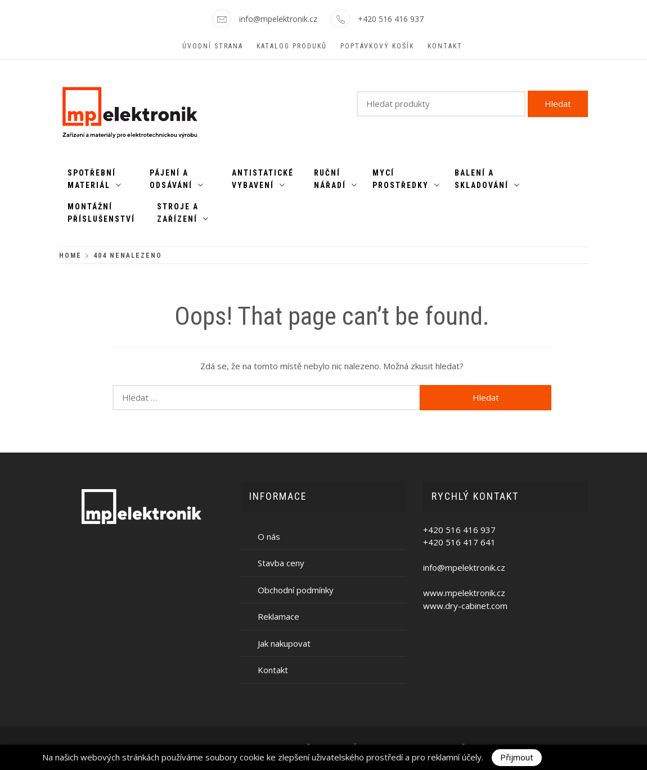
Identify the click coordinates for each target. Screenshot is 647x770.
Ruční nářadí (336, 179)
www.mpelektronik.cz (464, 592)
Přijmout (516, 757)
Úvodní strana (212, 46)
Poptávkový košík (377, 46)
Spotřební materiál (95, 179)
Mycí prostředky (406, 179)
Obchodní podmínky (296, 590)
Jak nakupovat (284, 643)
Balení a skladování (487, 179)
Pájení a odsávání (177, 179)
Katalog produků (292, 46)
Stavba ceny (281, 562)
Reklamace (278, 616)
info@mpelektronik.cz (278, 19)
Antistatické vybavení (263, 179)
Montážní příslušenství (101, 212)
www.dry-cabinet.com (465, 605)
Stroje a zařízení (183, 212)
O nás (269, 536)
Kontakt (445, 46)
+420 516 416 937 (391, 19)
